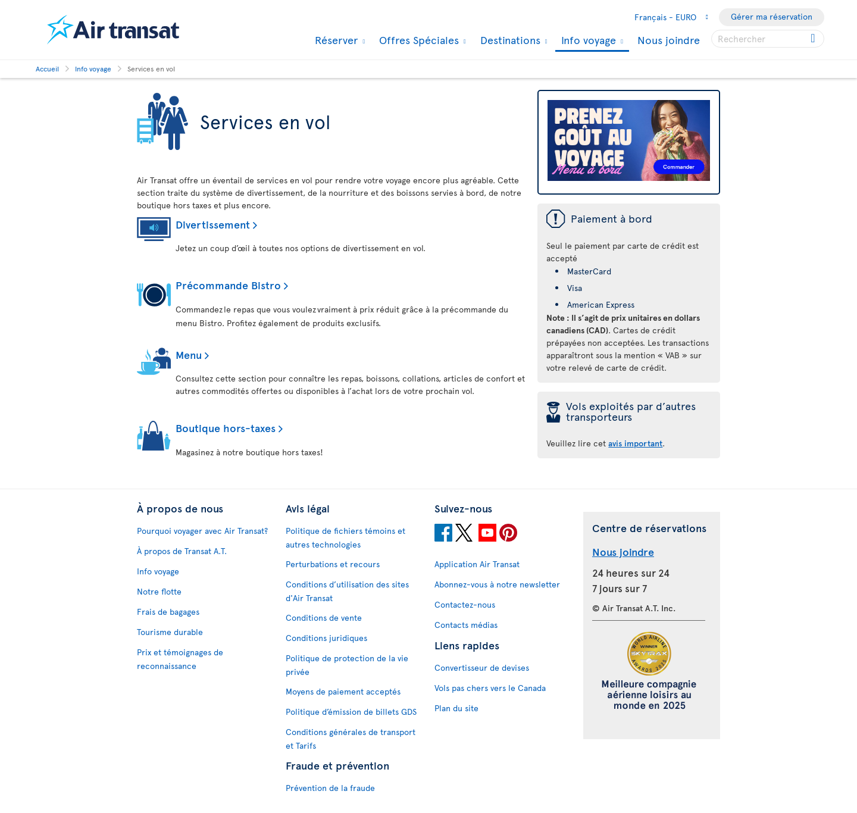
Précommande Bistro (228, 284)
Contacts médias (466, 624)
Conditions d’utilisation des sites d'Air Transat (347, 591)
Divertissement (213, 224)
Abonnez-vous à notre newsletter (497, 584)
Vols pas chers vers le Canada (490, 687)
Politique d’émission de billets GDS (351, 711)
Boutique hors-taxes (226, 427)
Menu (189, 354)
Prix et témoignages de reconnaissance (180, 658)
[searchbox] (767, 39)
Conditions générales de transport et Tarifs (350, 738)
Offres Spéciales (417, 40)
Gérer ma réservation (771, 16)
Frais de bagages (168, 611)
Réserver (335, 40)
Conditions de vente (324, 617)
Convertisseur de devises (481, 667)
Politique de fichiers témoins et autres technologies (345, 537)
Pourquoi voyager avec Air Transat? (202, 530)
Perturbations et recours (333, 564)
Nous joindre (668, 39)
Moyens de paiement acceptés (343, 691)
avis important (635, 443)
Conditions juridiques (326, 637)
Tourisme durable (170, 631)
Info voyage (587, 41)
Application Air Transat (477, 564)
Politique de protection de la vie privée (347, 664)
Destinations (508, 40)
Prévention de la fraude (330, 787)
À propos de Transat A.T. (182, 550)
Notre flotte (159, 591)
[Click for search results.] (813, 39)
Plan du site (456, 708)
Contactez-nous (464, 604)
